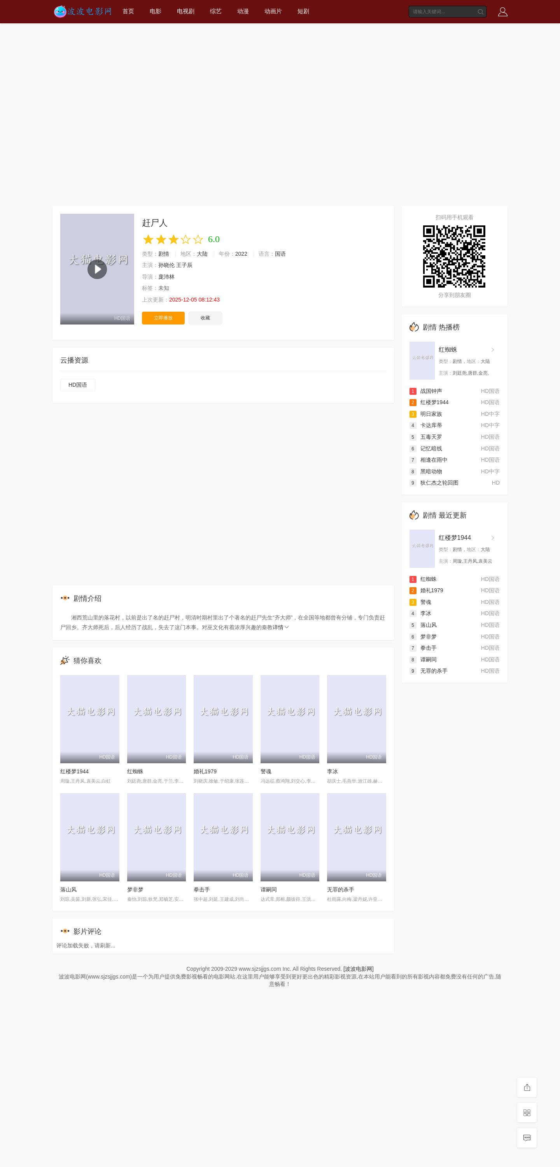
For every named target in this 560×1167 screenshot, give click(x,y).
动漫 (243, 11)
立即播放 (163, 318)
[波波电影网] (358, 969)
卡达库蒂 (426, 425)
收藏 (205, 318)
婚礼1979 (205, 771)
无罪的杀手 (340, 889)
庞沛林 (166, 277)
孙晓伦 (166, 265)
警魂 (266, 771)
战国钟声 (426, 391)
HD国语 (77, 385)
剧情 (163, 254)
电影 (155, 11)
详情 (281, 627)
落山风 (68, 889)
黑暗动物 (426, 471)
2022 (241, 254)
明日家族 (426, 414)
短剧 (303, 11)
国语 (280, 254)
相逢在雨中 (429, 460)
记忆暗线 (426, 448)
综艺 (216, 11)
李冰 (332, 771)
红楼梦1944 (74, 771)
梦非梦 (135, 889)
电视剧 (185, 11)
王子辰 (184, 265)
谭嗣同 (269, 889)
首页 (128, 11)
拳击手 (202, 889)
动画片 (273, 11)
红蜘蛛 (135, 771)
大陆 (202, 254)
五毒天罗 (426, 437)
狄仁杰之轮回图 (434, 483)
